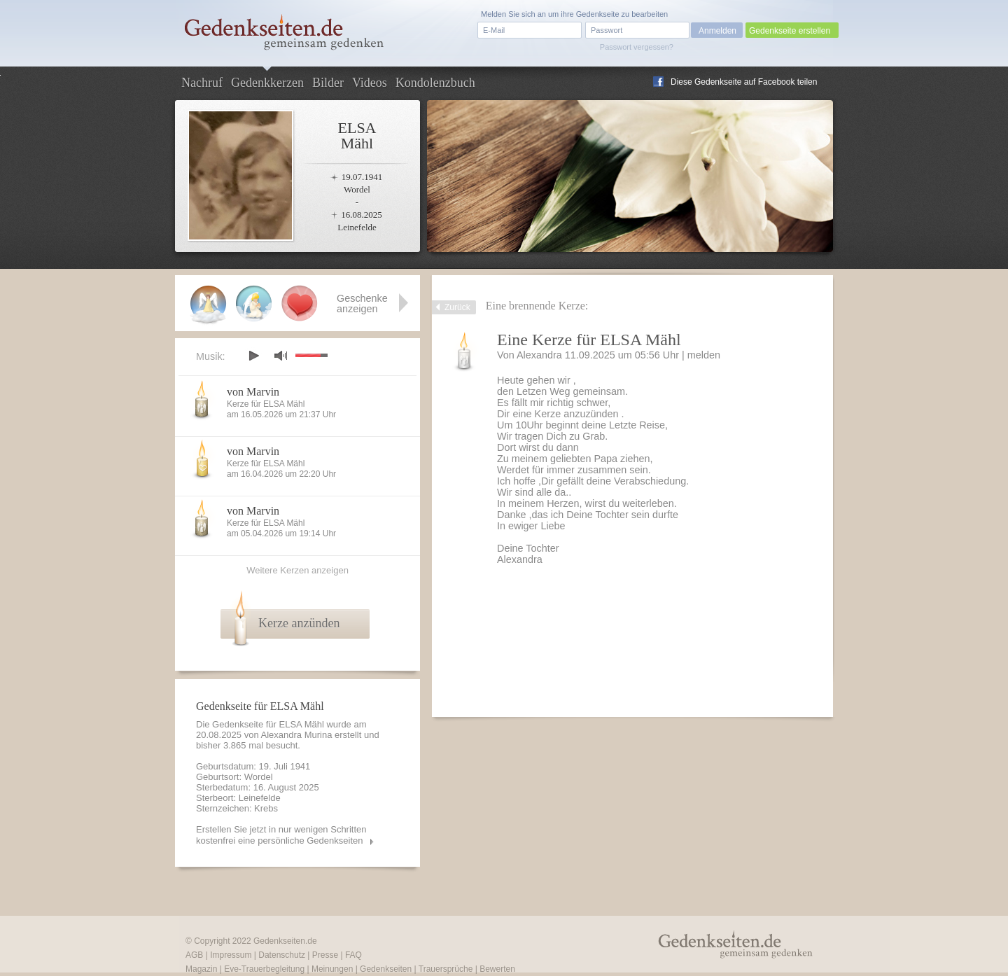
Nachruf (202, 83)
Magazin (201, 969)
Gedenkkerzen (267, 83)
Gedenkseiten (386, 969)
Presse (325, 955)
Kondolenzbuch (435, 83)
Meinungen (332, 969)
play (253, 356)
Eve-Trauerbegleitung (264, 969)
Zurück (457, 307)
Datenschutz (281, 955)
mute (280, 355)
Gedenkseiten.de (285, 941)
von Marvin (253, 392)
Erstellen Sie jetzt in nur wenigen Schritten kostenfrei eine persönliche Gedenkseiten (281, 835)
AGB (194, 955)
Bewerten (497, 969)
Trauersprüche (446, 969)
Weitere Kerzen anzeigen (297, 570)
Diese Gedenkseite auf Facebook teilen (744, 82)
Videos (369, 83)
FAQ (353, 955)
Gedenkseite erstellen (789, 31)
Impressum (230, 955)
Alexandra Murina (296, 735)
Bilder (328, 83)
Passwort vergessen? (636, 47)
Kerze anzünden (299, 623)
